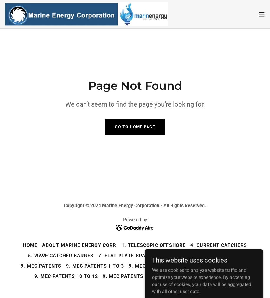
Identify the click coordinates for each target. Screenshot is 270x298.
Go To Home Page (135, 127)
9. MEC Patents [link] (41, 266)
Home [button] (30, 245)
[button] (262, 14)
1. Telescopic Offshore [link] (154, 245)
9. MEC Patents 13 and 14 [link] (136, 276)
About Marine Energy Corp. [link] (79, 245)
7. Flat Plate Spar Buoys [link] (132, 255)
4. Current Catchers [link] (218, 245)
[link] (86, 14)
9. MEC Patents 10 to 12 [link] (66, 276)
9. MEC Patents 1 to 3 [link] (95, 266)
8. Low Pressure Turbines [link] (207, 255)
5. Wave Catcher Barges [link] (61, 255)
